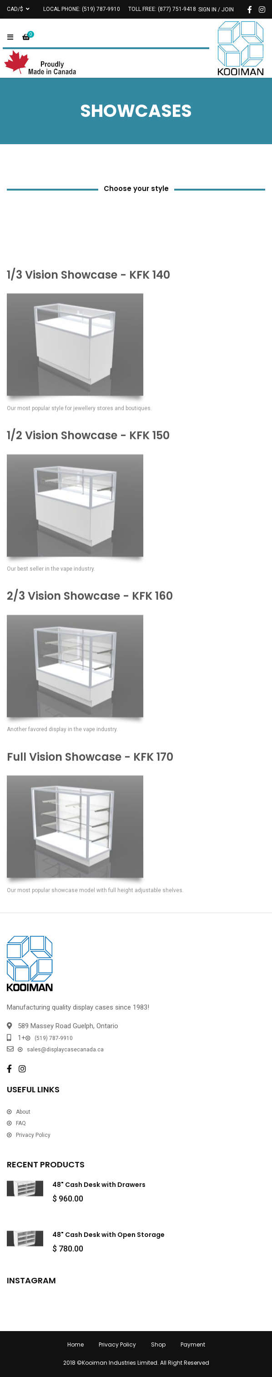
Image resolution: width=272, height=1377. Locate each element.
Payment (193, 1344)
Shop (158, 1344)
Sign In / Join (216, 9)
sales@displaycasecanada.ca (65, 1049)
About (23, 1112)
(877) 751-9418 (177, 9)
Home (75, 1344)
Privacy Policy (33, 1135)
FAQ (21, 1123)
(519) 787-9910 (101, 9)
